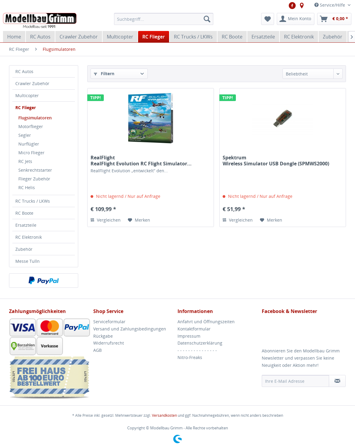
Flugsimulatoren (35, 118)
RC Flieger (25, 107)
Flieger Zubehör (34, 179)
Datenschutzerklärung (199, 343)
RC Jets (25, 161)
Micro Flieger (31, 152)
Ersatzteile (25, 225)
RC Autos (24, 71)
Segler (24, 135)
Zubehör (23, 249)
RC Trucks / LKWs (32, 201)
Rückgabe (103, 336)
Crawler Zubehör (32, 83)
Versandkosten (164, 415)
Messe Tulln (27, 261)
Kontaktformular (194, 329)
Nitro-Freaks (189, 357)
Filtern (104, 73)
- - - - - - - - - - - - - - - (197, 350)
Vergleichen (106, 220)
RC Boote (24, 213)
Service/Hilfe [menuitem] (330, 5)
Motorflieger (30, 126)
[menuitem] (163, 19)
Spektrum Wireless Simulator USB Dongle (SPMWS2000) (276, 161)
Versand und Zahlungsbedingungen (129, 329)
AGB (97, 350)
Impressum (188, 336)
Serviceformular (109, 321)
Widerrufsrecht (108, 343)
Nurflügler (28, 144)
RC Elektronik (28, 237)
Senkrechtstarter (35, 170)
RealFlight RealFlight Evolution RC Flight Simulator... (141, 161)
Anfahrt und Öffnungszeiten (206, 321)
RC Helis (26, 187)
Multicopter (27, 95)
